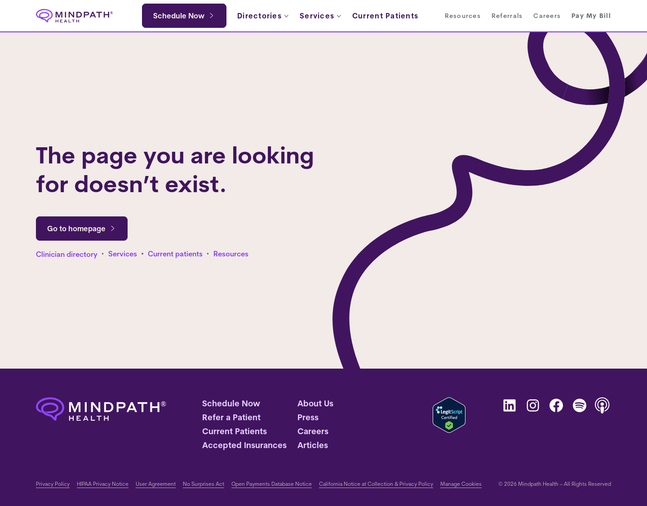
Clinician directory (66, 254)
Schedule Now (178, 15)
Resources (230, 253)
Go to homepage (81, 228)
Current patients (175, 253)
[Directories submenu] (263, 16)
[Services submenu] (320, 16)
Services (122, 253)
